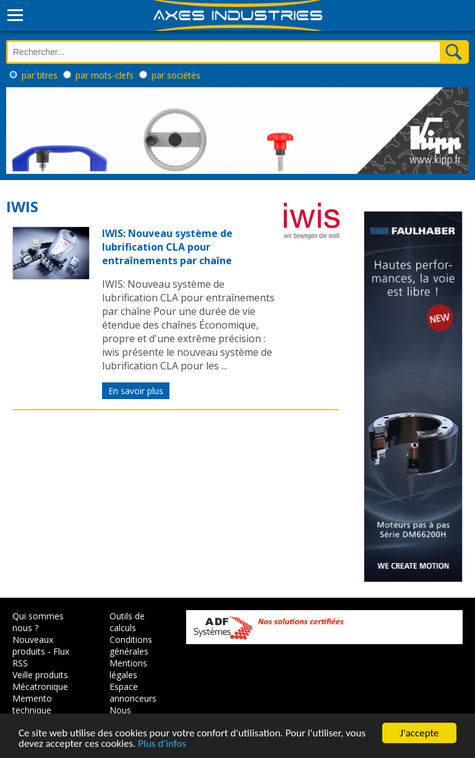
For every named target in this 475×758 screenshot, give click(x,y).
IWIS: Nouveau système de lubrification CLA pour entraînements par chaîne (167, 246)
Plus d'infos (162, 744)
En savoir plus (135, 391)
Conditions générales (130, 645)
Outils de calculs (127, 622)
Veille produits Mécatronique (40, 680)
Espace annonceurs (132, 692)
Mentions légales (128, 669)
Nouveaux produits (32, 645)
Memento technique (32, 704)
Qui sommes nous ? (38, 622)
